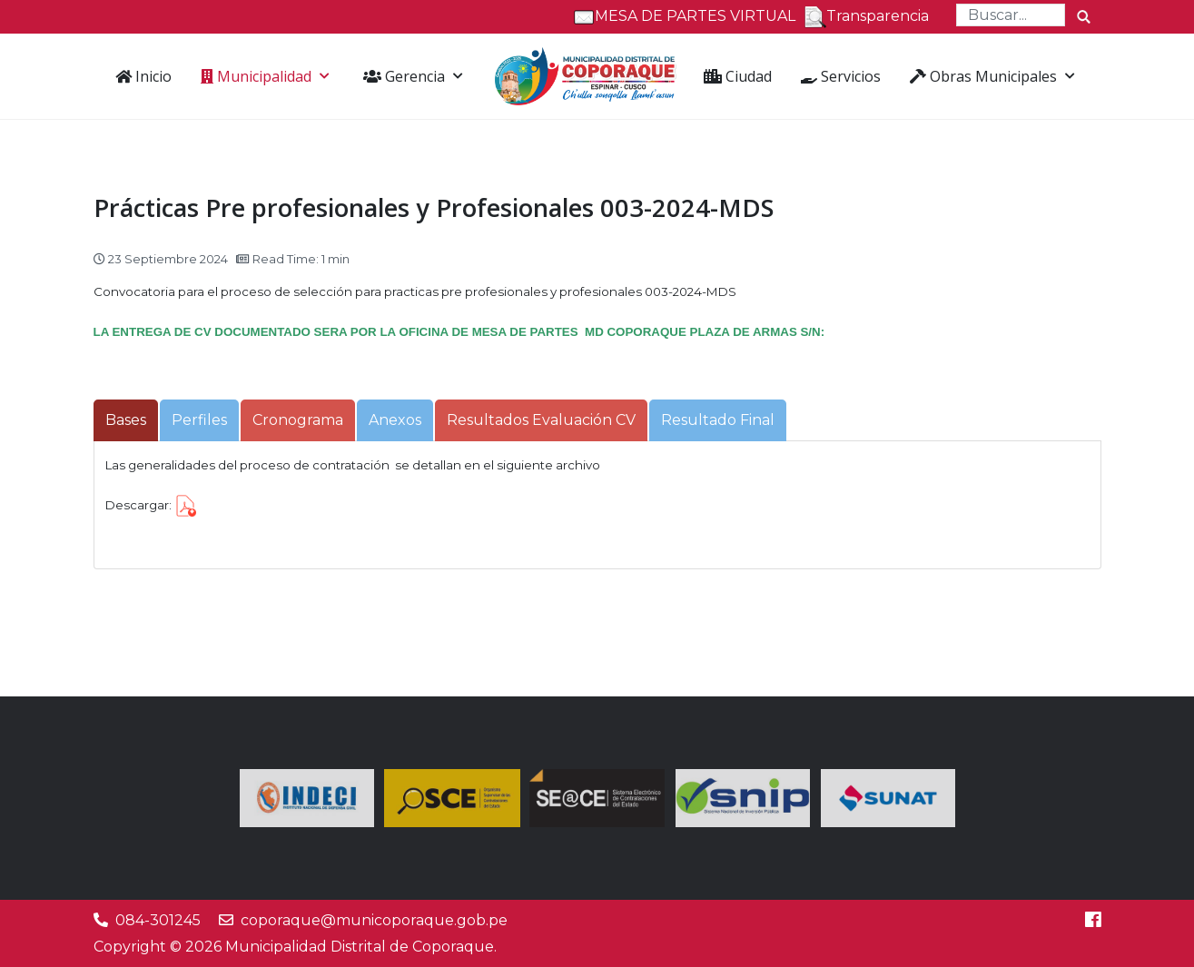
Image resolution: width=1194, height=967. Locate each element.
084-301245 (158, 920)
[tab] (126, 420)
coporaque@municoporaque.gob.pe (374, 920)
